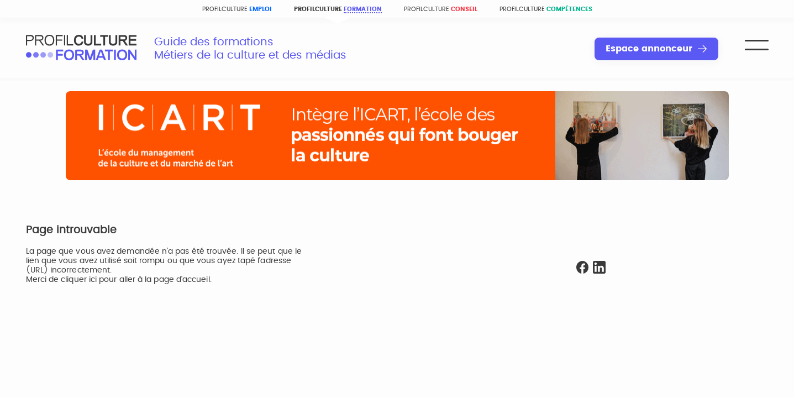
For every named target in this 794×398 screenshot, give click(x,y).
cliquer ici (79, 280)
